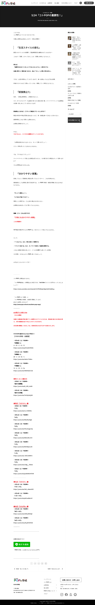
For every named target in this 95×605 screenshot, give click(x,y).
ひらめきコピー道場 (47, 12)
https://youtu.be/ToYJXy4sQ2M (23, 395)
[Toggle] (56, 585)
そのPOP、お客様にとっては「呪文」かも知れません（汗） (76, 47)
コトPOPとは (42, 3)
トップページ (34, 3)
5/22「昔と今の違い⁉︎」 (21, 569)
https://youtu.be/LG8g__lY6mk (23, 465)
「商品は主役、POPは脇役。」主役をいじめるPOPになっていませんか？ (76, 55)
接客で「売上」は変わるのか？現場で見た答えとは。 (76, 39)
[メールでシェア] (38, 563)
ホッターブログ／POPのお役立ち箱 (74, 94)
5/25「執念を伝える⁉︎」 (55, 569)
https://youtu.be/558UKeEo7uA (23, 371)
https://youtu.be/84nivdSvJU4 (23, 438)
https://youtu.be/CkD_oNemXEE (24, 489)
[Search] (80, 3)
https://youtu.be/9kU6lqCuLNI (23, 447)
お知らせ (70, 84)
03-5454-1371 (66, 588)
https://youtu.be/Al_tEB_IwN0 (23, 386)
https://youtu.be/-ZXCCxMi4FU (23, 456)
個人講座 (57, 3)
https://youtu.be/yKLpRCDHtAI (23, 523)
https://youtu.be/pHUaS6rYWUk (23, 348)
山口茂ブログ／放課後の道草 (74, 87)
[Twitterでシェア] (35, 563)
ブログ (75, 3)
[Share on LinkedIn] (46, 563)
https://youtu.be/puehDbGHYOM (24, 473)
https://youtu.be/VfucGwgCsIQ (23, 429)
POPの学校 (54, 20)
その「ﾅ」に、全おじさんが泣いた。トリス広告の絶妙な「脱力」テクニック (76, 71)
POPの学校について (67, 3)
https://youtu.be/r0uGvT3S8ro (23, 359)
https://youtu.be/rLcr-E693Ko (23, 411)
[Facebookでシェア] (31, 563)
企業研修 (50, 3)
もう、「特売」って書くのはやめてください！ (76, 63)
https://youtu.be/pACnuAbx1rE (23, 498)
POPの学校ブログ (73, 100)
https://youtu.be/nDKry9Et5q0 (23, 514)
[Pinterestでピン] (42, 563)
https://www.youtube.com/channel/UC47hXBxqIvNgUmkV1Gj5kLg (34, 289)
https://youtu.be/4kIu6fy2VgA (23, 420)
